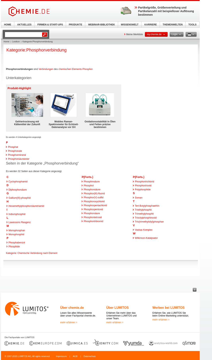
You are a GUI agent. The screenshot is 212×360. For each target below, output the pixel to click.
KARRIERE (150, 24)
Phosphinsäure (92, 181)
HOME (7, 24)
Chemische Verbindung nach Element (37, 253)
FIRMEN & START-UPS (50, 24)
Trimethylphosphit (144, 213)
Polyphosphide (143, 189)
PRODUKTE (75, 24)
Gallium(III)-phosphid (20, 197)
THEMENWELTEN (173, 24)
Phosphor (87, 69)
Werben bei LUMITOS (168, 307)
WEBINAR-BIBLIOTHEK (101, 24)
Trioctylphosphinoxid (146, 217)
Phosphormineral (17, 155)
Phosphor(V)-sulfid (93, 197)
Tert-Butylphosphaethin (147, 205)
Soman (138, 197)
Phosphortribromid (93, 221)
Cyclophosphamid (18, 181)
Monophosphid (16, 234)
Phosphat (13, 147)
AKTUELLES (24, 24)
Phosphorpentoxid (93, 209)
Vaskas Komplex (143, 229)
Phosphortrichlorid (144, 181)
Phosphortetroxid (93, 217)
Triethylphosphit (143, 209)
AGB (75, 356)
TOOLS (192, 24)
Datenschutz (90, 356)
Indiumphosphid (17, 214)
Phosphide (14, 246)
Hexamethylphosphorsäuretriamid (26, 206)
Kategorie (11, 253)
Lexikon (16, 41)
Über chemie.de (72, 307)
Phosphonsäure (92, 189)
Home (6, 41)
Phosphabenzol (17, 242)
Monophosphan (17, 230)
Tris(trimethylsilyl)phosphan (149, 221)
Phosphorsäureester (18, 159)
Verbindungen (46, 69)
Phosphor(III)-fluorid (94, 193)
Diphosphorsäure (18, 189)
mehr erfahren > (68, 322)
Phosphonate (15, 151)
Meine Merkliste (134, 34)
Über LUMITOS (117, 307)
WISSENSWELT (129, 24)
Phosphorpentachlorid (95, 205)
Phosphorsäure (92, 213)
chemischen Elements (70, 69)
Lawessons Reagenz (20, 222)
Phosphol (89, 185)
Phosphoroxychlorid (94, 201)
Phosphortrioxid (143, 185)
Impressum (61, 356)
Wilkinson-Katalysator (146, 238)
